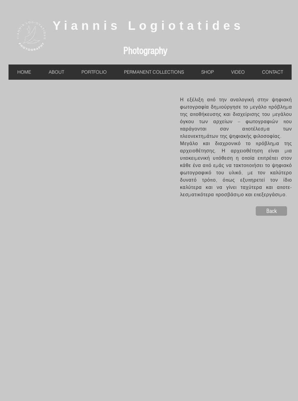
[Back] (271, 211)
